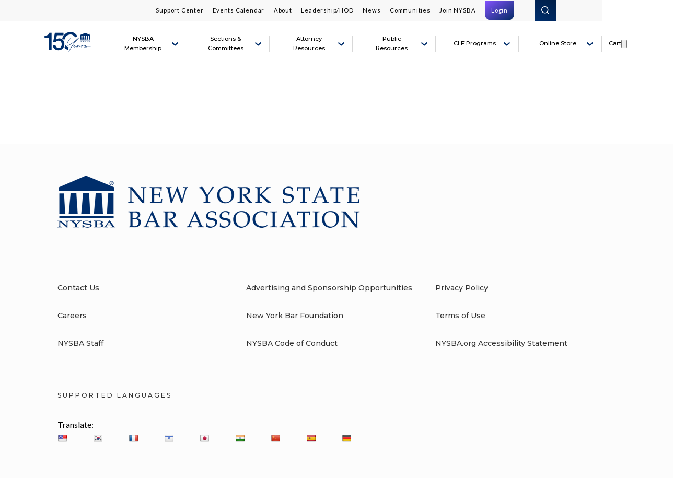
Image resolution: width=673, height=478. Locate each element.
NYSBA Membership (142, 43)
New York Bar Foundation (294, 315)
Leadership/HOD (327, 10)
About (283, 10)
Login (499, 10)
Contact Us (78, 288)
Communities (410, 10)
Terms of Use (460, 315)
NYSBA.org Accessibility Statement (501, 343)
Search (545, 10)
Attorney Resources (309, 43)
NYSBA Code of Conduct (292, 343)
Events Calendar (238, 10)
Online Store (557, 43)
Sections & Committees (225, 43)
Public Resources (392, 43)
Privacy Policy (461, 288)
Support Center (179, 10)
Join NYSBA (457, 10)
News (371, 10)
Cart (615, 43)
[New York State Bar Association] (69, 48)
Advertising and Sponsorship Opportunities (329, 288)
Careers (72, 315)
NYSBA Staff (80, 343)
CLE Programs (475, 43)
